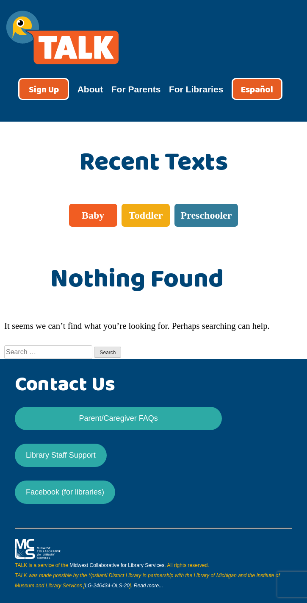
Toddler (146, 215)
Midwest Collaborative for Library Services (116, 565)
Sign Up (44, 90)
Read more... (148, 586)
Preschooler (206, 215)
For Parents (136, 89)
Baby (93, 215)
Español (257, 90)
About (90, 89)
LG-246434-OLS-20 (107, 586)
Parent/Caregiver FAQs (118, 418)
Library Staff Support (61, 455)
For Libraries (196, 89)
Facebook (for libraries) (65, 492)
